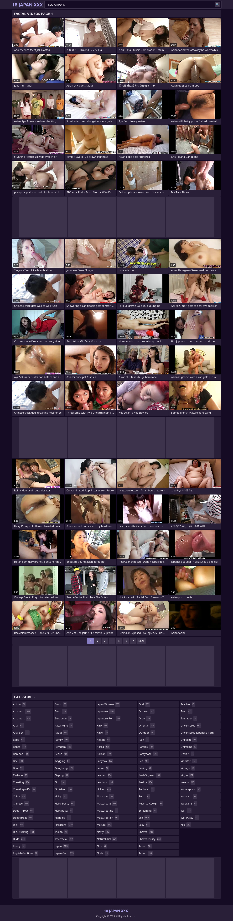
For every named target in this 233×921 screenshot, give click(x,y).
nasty (103, 831)
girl (60, 782)
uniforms (189, 746)
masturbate (107, 803)
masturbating (107, 810)
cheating (21, 782)
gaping (62, 775)
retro (144, 796)
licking (104, 789)
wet (186, 810)
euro (61, 711)
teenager (189, 718)
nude (103, 853)
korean (104, 753)
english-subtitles (25, 853)
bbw (18, 768)
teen (186, 711)
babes (20, 746)
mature (104, 824)
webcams (189, 803)
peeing (145, 768)
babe (19, 739)
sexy (144, 824)
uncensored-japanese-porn (197, 733)
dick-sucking (24, 831)
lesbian (104, 775)
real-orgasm (150, 775)
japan (62, 846)
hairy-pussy (65, 803)
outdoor (147, 732)
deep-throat (23, 810)
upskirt (187, 753)
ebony (19, 846)
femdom (63, 746)
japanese (106, 711)
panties (146, 746)
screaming (147, 810)
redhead (146, 789)
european (63, 718)
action (19, 704)
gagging (62, 761)
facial (61, 732)
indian (61, 831)
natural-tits (107, 839)
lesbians (105, 782)
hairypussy (64, 810)
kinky (103, 732)
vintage (188, 768)
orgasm (147, 711)
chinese (21, 803)
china (19, 796)
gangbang (64, 768)
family (62, 739)
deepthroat (23, 817)
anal (19, 725)
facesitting (64, 725)
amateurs (22, 718)
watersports (191, 789)
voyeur (188, 782)
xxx (186, 824)
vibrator (189, 761)
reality (146, 782)
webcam (189, 796)
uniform (189, 739)
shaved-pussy (150, 839)
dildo (19, 839)
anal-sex (21, 732)
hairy (61, 796)
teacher (188, 704)
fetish (61, 753)
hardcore (64, 824)
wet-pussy (190, 817)
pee (144, 761)
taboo (145, 846)
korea (103, 746)
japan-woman (108, 704)
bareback (21, 753)
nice (102, 846)
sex (144, 817)
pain (144, 739)
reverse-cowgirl (151, 803)
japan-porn (64, 853)
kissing (103, 739)
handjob (63, 817)
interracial (64, 839)
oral (144, 704)
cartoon (20, 775)
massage (105, 796)
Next (141, 640)
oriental (147, 725)
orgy (145, 718)
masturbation (108, 817)
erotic (61, 704)
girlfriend (63, 789)
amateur (22, 711)
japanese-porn (109, 718)
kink (102, 725)
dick (18, 824)
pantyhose (148, 753)
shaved (146, 831)
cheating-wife (24, 789)
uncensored (191, 725)
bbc (18, 761)
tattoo (145, 853)
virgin (187, 775)
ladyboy (105, 761)
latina (103, 768)
